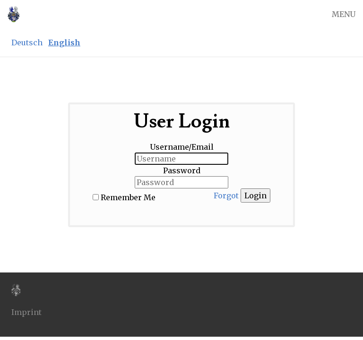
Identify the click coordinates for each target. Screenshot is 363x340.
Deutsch (27, 42)
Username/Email (182, 147)
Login (255, 195)
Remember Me (128, 197)
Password (181, 170)
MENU (343, 14)
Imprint (26, 312)
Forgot (226, 195)
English (64, 42)
